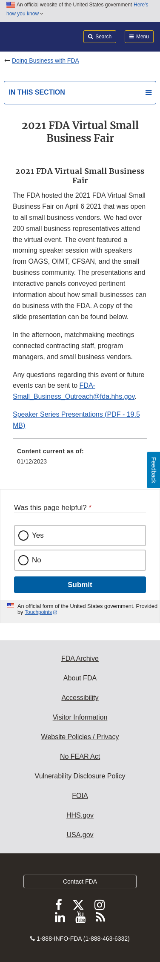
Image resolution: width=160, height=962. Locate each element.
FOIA (80, 795)
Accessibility (79, 697)
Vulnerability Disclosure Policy (80, 776)
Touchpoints (38, 612)
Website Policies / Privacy (80, 736)
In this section (37, 92)
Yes (38, 535)
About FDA (80, 678)
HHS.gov (80, 815)
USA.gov (79, 834)
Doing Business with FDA (45, 60)
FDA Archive (80, 658)
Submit (80, 585)
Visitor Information (80, 717)
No (36, 560)
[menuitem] (80, 459)
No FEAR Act (80, 756)
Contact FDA (80, 881)
